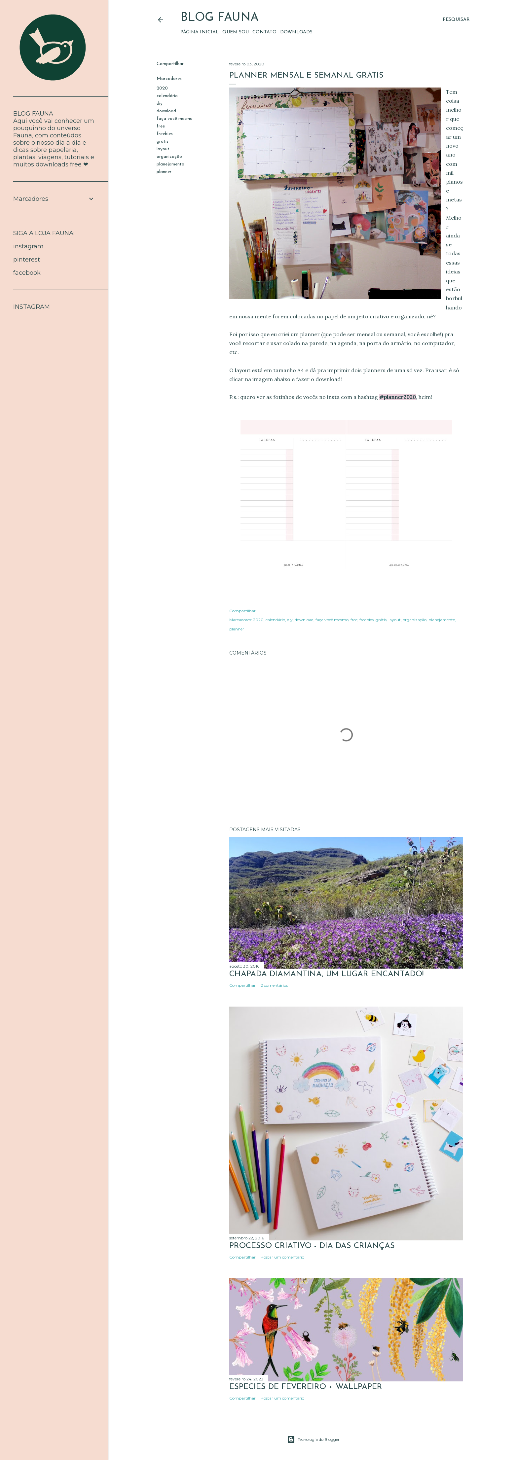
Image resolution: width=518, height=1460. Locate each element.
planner (164, 171)
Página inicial (199, 32)
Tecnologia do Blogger (313, 1439)
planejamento (170, 164)
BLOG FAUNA (219, 18)
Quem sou (235, 32)
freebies (165, 133)
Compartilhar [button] (170, 63)
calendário (167, 95)
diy (160, 103)
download (166, 111)
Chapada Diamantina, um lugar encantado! (326, 974)
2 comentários (274, 985)
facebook (27, 272)
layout (163, 149)
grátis (162, 141)
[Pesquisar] (456, 20)
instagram (28, 246)
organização (169, 156)
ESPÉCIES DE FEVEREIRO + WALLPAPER (305, 1387)
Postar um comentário (282, 1257)
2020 (162, 88)
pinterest (26, 259)
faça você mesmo (175, 118)
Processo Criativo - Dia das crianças (312, 1246)
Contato (264, 32)
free (161, 126)
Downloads (296, 32)
